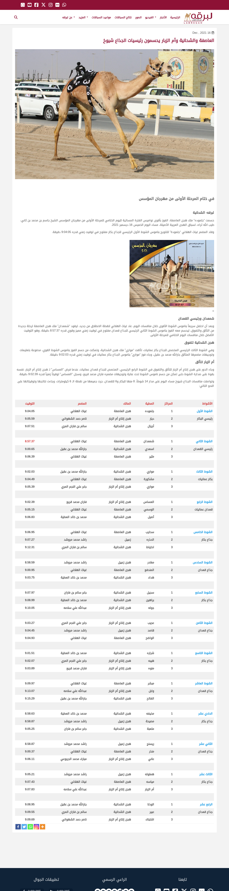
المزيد (83, 17)
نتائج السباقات (123, 17)
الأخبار (163, 17)
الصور (138, 17)
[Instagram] (36, 826)
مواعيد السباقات (101, 17)
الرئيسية (175, 17)
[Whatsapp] (30, 826)
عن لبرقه (68, 17)
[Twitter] (24, 826)
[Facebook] (18, 826)
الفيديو (150, 17)
